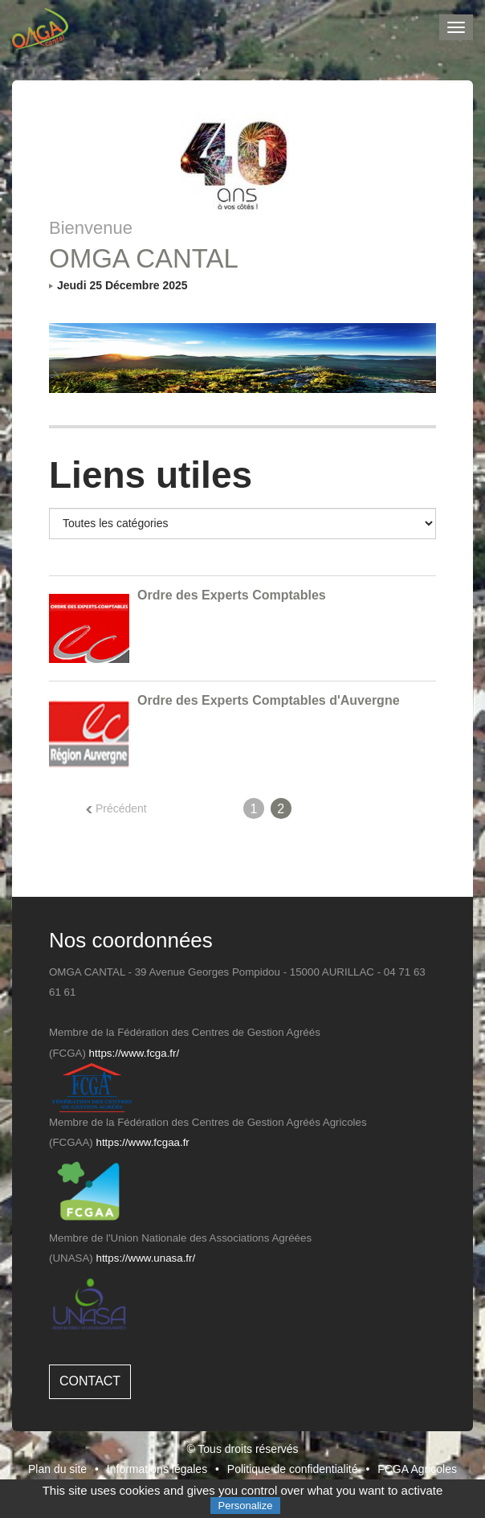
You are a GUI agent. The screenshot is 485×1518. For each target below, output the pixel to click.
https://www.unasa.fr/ (146, 1258)
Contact (89, 1381)
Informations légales (157, 1469)
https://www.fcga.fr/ (134, 1053)
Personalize (245, 1506)
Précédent (116, 808)
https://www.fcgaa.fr (143, 1142)
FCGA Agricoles (417, 1469)
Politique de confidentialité (292, 1469)
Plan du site (57, 1469)
